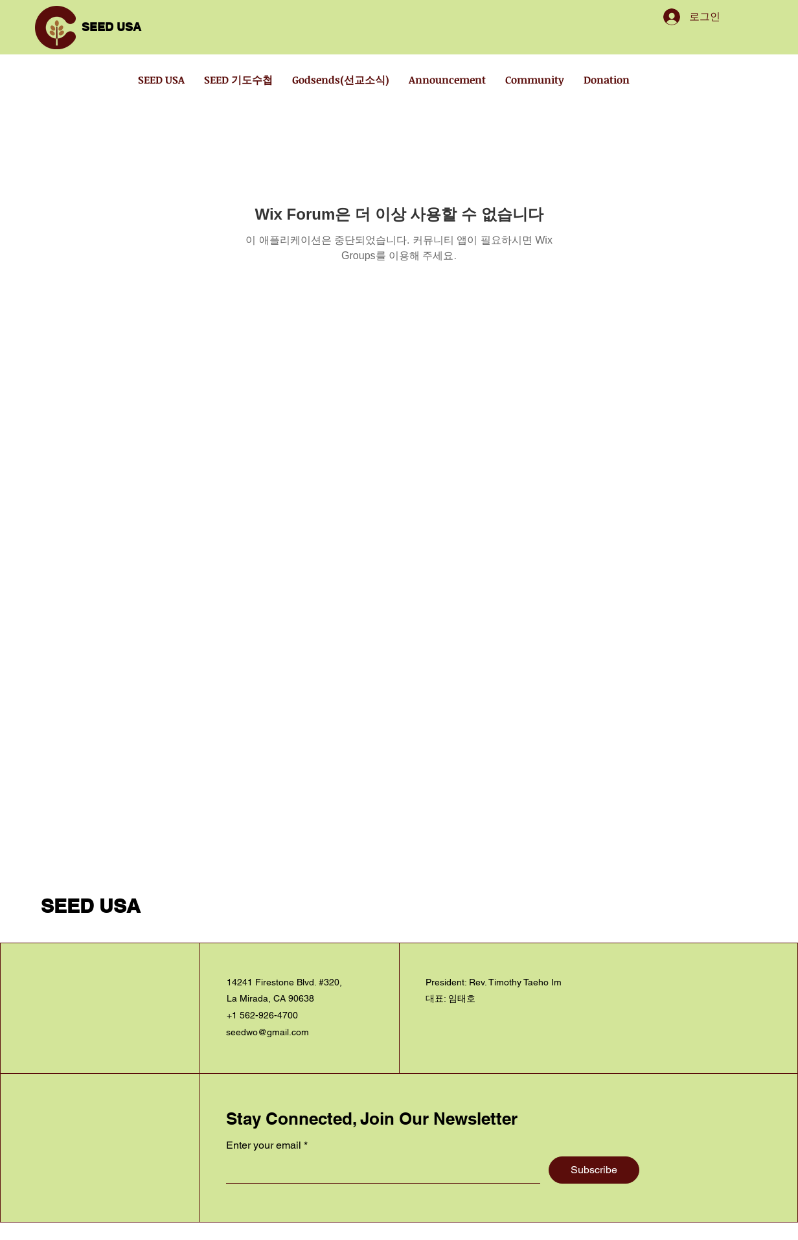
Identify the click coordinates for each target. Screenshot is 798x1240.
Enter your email (263, 1145)
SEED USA (111, 27)
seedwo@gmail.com (267, 1032)
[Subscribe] (594, 1170)
